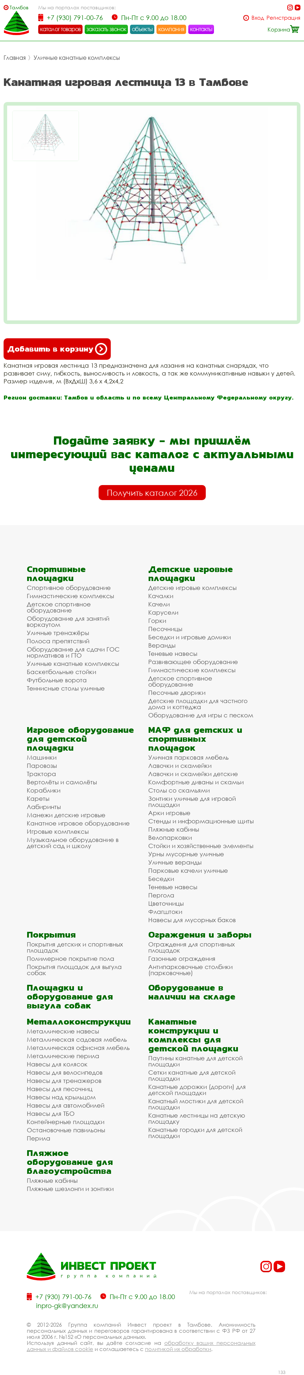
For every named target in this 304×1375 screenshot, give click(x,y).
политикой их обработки (178, 1349)
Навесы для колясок (57, 1064)
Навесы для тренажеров (64, 1081)
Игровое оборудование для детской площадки (80, 738)
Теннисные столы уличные (66, 688)
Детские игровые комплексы (192, 588)
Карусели (163, 612)
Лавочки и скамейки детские (193, 774)
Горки (157, 621)
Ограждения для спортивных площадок (191, 947)
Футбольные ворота (57, 680)
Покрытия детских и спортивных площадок (75, 947)
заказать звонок (106, 29)
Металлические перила (63, 1056)
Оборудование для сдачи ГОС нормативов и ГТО (73, 652)
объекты (142, 29)
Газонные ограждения (181, 958)
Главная (15, 57)
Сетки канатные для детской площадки (191, 1075)
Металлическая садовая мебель (77, 1039)
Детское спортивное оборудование (59, 607)
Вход (257, 18)
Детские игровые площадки (190, 573)
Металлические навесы (63, 1031)
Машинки (41, 757)
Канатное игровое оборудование (78, 823)
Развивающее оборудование (193, 662)
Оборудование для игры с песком (200, 715)
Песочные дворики (176, 692)
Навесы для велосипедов (65, 1072)
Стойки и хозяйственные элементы (200, 846)
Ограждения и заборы (199, 934)
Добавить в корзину (57, 349)
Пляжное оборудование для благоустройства (70, 1161)
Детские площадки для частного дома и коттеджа (198, 704)
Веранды (161, 645)
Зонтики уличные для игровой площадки (192, 801)
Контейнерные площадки (65, 1122)
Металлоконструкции (79, 1021)
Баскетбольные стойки (61, 672)
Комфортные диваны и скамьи (196, 782)
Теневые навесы (172, 653)
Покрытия (51, 934)
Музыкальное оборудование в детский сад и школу (73, 843)
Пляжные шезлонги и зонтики (70, 1189)
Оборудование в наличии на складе (191, 992)
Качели (159, 604)
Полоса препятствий (58, 641)
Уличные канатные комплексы (77, 57)
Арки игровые (169, 813)
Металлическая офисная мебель (78, 1048)
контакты (201, 29)
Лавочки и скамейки (179, 765)
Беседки (161, 879)
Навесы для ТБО (51, 1113)
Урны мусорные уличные (186, 854)
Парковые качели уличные (188, 870)
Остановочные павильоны (66, 1130)
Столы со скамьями (179, 790)
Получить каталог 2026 (152, 493)
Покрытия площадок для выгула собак (74, 970)
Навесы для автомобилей (65, 1105)
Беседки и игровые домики (189, 637)
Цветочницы (166, 903)
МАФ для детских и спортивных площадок (195, 738)
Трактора (41, 774)
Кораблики (43, 790)
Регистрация (283, 18)
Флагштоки (165, 912)
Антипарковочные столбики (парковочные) (190, 970)
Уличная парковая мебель (188, 757)
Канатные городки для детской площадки (195, 1133)
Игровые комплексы (58, 831)
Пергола (161, 895)
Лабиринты (44, 807)
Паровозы (42, 765)
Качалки (160, 596)
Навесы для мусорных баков (192, 920)
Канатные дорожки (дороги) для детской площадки (197, 1090)
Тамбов (19, 7)
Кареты (38, 798)
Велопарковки (170, 837)
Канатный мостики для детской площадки (195, 1104)
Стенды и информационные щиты (201, 821)
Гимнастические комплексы (70, 596)
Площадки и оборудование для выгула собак (70, 996)
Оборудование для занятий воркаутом (68, 621)
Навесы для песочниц (60, 1089)
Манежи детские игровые (66, 815)
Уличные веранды (174, 862)
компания (171, 29)
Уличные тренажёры (58, 633)
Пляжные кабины (173, 829)
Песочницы (165, 629)
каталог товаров (60, 29)
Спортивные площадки (56, 573)
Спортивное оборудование (69, 588)
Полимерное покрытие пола (70, 958)
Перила (38, 1138)
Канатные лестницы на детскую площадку (196, 1118)
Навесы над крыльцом (61, 1097)
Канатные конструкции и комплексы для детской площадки (193, 1035)
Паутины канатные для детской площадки (195, 1061)
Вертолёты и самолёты (62, 782)
